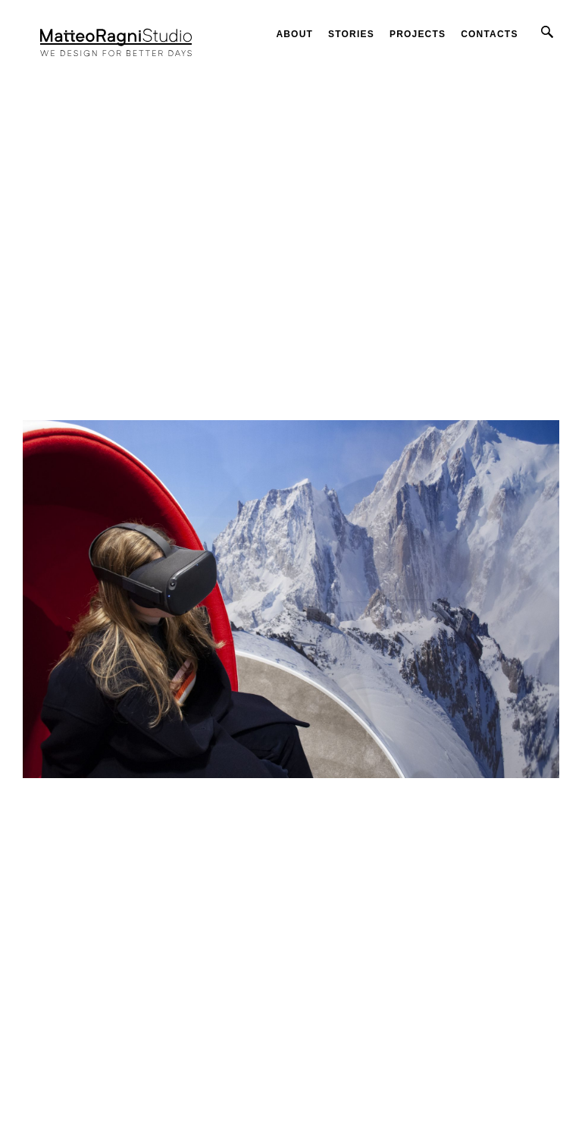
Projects (418, 34)
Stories (351, 34)
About (294, 34)
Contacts (489, 34)
